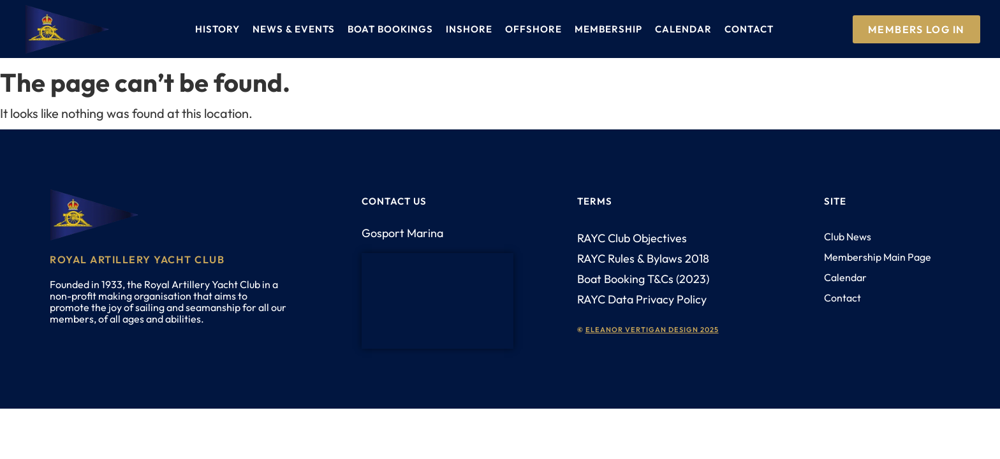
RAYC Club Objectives (632, 238)
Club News (847, 236)
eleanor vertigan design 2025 (652, 329)
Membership (608, 29)
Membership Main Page (877, 257)
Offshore (533, 29)
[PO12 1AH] (437, 301)
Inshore (469, 29)
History (217, 29)
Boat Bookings (390, 29)
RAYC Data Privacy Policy (642, 299)
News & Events (294, 29)
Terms (594, 201)
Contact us (394, 201)
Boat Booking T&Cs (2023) (643, 279)
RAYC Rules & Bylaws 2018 (643, 258)
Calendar (683, 29)
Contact (749, 29)
